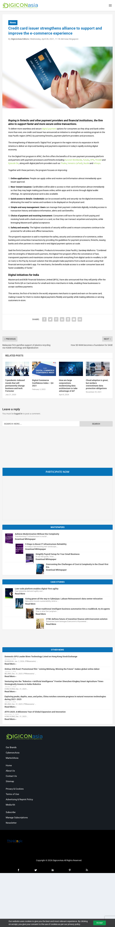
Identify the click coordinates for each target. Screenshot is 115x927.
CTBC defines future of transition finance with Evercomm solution (76, 619)
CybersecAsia (12, 753)
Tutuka (86, 160)
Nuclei (86, 163)
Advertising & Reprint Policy (19, 799)
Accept (99, 923)
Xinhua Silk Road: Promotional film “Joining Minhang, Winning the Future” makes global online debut (52, 669)
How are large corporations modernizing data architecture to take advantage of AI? (68, 385)
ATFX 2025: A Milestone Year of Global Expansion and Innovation (35, 712)
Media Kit (10, 805)
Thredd (98, 160)
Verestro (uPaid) (75, 163)
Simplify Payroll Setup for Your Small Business (58, 554)
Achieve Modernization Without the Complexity (37, 534)
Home (9, 765)
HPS (92, 160)
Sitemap (10, 781)
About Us (10, 771)
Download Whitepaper (25, 539)
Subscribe (11, 812)
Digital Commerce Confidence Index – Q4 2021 (42, 383)
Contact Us (11, 776)
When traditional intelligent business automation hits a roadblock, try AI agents (73, 609)
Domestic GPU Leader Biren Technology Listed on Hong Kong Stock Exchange (41, 657)
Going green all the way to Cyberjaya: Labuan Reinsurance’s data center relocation (64, 599)
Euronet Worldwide (73, 160)
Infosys (97, 163)
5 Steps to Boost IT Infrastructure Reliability (46, 544)
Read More (20, 594)
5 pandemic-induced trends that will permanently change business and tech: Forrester (15, 385)
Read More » (10, 664)
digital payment (49, 129)
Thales (64, 163)
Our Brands (11, 747)
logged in (18, 414)
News (13, 22)
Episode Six (13, 163)
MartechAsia (12, 758)
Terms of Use (12, 794)
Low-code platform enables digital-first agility (36, 589)
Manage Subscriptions (17, 818)
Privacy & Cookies (15, 789)
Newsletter (11, 823)
